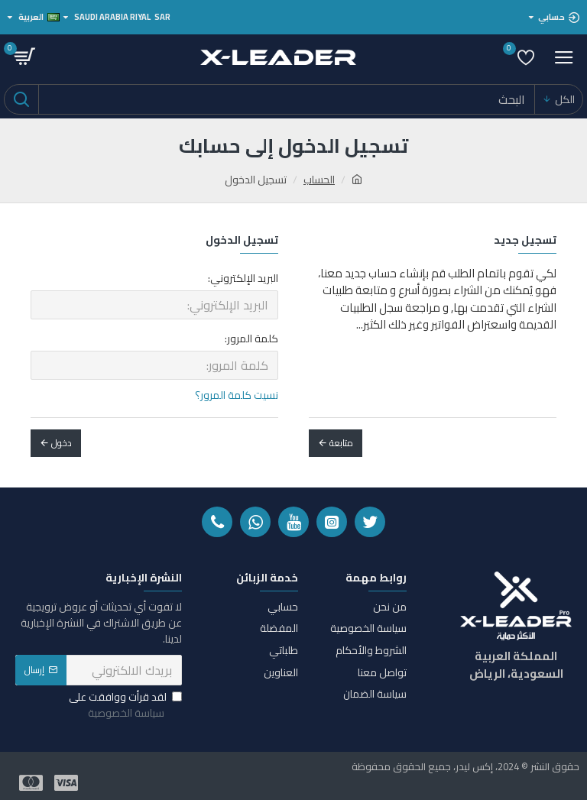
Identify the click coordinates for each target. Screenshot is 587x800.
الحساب (319, 180)
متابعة (341, 443)
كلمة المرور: (251, 338)
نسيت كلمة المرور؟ (236, 395)
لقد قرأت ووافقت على (125, 705)
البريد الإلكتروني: (243, 278)
